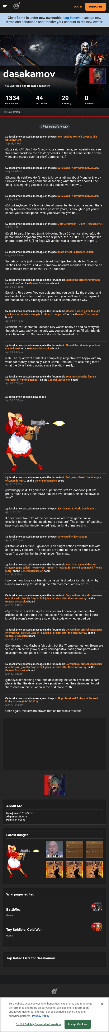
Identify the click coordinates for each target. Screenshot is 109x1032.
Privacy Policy (75, 998)
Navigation (12, 111)
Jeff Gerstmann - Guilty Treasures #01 (80, 223)
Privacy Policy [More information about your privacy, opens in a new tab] (40, 1024)
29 (65, 98)
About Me (14, 806)
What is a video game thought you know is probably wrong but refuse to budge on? (52, 312)
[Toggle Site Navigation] (5, 7)
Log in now (71, 18)
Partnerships (31, 998)
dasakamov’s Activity (54, 126)
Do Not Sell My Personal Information (34, 1004)
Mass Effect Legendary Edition (76, 251)
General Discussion (40, 283)
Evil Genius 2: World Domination (76, 508)
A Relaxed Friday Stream (72, 536)
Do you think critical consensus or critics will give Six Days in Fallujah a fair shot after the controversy (53, 597)
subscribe (95, 7)
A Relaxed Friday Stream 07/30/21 (78, 167)
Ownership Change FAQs (81, 1004)
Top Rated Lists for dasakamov (30, 958)
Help (61, 1004)
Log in (78, 6)
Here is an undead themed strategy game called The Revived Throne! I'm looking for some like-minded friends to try (53, 567)
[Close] (102, 1013)
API (43, 998)
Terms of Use (56, 998)
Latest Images (17, 835)
